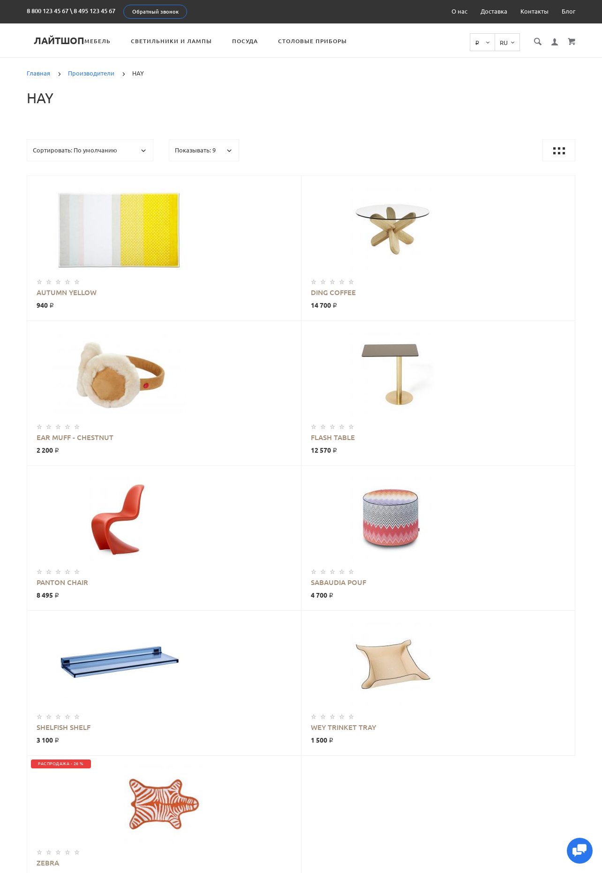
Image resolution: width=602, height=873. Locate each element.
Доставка (494, 11)
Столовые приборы (333, 41)
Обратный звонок (155, 12)
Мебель (118, 41)
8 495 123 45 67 (94, 11)
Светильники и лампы (192, 41)
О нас (459, 11)
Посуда (266, 41)
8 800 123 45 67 (47, 11)
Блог (568, 11)
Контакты (534, 11)
